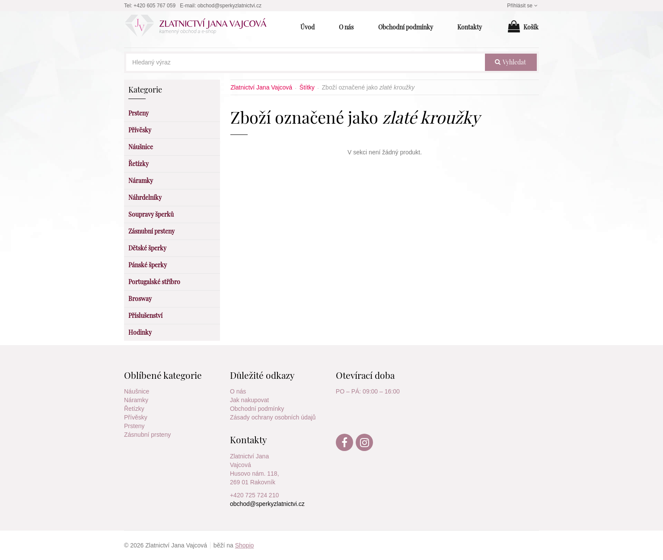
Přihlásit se (523, 6)
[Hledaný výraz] (305, 62)
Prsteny (134, 425)
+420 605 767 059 (154, 6)
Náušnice (136, 391)
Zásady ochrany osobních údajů (273, 417)
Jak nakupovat (249, 400)
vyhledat (510, 62)
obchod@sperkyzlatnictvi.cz (229, 6)
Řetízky (134, 408)
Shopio (244, 545)
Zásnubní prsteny (147, 434)
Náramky (136, 400)
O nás (238, 391)
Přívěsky (135, 417)
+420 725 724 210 (254, 495)
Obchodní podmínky (257, 408)
